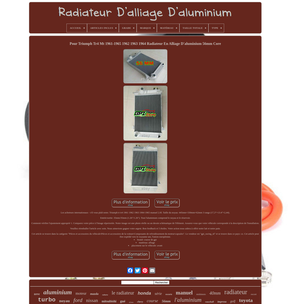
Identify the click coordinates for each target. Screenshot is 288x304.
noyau (64, 301)
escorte (168, 294)
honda (144, 293)
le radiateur (123, 293)
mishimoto (201, 294)
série (158, 294)
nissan (92, 300)
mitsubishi (109, 301)
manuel (184, 293)
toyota (246, 300)
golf (232, 301)
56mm (166, 301)
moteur (80, 293)
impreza (221, 301)
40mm (215, 293)
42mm (131, 302)
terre (37, 294)
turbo (46, 299)
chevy (140, 301)
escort (254, 294)
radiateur (235, 292)
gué (122, 301)
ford (77, 300)
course (152, 301)
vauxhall (209, 301)
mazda (94, 294)
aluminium (57, 292)
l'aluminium (187, 300)
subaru (105, 295)
